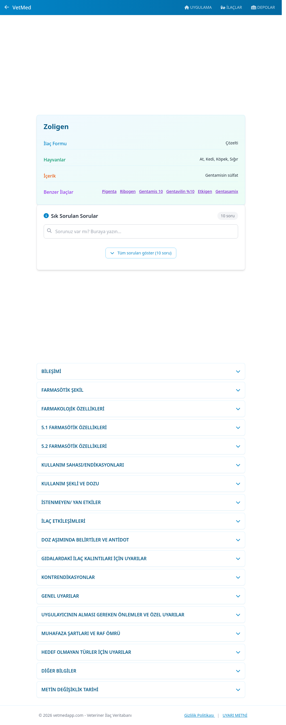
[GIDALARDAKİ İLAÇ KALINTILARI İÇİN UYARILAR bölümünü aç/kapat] (141, 558)
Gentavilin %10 (180, 191)
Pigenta (109, 191)
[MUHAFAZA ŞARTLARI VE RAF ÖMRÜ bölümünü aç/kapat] (141, 633)
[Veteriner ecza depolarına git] (263, 7)
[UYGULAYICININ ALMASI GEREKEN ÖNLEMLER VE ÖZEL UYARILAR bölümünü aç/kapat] (141, 615)
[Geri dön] (7, 7)
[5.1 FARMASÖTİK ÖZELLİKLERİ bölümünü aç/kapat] (141, 427)
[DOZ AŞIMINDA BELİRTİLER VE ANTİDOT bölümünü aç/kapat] (141, 540)
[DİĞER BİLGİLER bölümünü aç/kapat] (141, 671)
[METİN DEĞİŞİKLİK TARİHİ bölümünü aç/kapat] (141, 689)
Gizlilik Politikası (199, 715)
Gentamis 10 (151, 191)
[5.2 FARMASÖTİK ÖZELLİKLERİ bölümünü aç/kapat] (141, 446)
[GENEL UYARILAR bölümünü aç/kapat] (141, 596)
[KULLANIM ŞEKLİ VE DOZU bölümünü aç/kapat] (141, 484)
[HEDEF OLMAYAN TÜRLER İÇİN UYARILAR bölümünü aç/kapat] (141, 652)
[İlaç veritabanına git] (231, 7)
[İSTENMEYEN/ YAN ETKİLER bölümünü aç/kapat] (141, 502)
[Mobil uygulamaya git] (198, 7)
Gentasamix (226, 191)
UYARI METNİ (235, 715)
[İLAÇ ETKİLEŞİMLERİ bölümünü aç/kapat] (141, 521)
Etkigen (205, 191)
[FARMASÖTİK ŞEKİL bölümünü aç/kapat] (141, 390)
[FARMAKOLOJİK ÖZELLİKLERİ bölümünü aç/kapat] (141, 409)
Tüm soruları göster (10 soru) (140, 253)
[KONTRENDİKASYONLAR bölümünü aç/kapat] (141, 577)
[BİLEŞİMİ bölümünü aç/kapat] (141, 371)
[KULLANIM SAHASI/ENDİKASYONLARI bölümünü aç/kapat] (141, 465)
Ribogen (127, 191)
